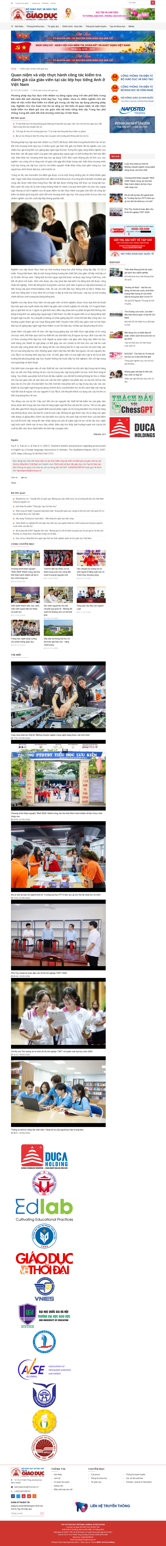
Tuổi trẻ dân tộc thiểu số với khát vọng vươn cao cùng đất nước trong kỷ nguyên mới (57, 572)
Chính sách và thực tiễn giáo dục (45, 90)
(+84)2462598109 (76, 467)
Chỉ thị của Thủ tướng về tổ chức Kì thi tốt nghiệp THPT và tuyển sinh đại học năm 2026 (51, 1051)
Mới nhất (115, 156)
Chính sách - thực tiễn (73, 26)
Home (13, 69)
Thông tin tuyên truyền (97, 26)
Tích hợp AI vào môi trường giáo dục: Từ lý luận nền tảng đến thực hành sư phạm (51, 131)
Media (131, 26)
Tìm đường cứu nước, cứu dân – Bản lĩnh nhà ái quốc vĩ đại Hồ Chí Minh (140, 314)
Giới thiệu (45, 3)
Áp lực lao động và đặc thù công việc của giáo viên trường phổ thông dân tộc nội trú (52, 136)
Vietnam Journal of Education (138, 1482)
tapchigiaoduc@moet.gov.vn (29, 470)
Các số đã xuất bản (133, 1478)
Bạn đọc (115, 262)
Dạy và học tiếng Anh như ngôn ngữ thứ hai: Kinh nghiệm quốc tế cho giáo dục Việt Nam (54, 538)
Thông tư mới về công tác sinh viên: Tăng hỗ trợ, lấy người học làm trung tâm (47, 1130)
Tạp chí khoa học (118, 26)
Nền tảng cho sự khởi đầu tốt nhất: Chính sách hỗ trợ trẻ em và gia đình (140, 335)
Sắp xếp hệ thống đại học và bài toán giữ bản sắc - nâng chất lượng (57, 641)
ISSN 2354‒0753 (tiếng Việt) (72, 1529)
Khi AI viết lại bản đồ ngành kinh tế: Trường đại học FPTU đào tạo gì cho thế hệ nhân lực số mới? (56, 895)
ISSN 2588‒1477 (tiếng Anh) (94, 1529)
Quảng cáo (36, 3)
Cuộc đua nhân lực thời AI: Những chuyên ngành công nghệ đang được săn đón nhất (50, 735)
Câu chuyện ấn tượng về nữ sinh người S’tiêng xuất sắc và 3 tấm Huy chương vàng (90, 572)
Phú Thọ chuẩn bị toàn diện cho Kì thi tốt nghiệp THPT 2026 (39, 973)
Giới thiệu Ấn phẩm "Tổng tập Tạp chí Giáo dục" (36, 506)
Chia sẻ (14, 477)
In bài (24, 478)
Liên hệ (53, 3)
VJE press (94, 1474)
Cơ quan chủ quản (21, 3)
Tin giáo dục (54, 26)
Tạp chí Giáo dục (94, 464)
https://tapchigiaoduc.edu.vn (68, 1542)
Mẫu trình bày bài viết (61, 1489)
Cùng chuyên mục (22, 543)
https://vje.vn (85, 1542)
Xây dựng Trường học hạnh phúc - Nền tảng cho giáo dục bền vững (45, 518)
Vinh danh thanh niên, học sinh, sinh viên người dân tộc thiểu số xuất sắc (25, 609)
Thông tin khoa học (36, 26)
